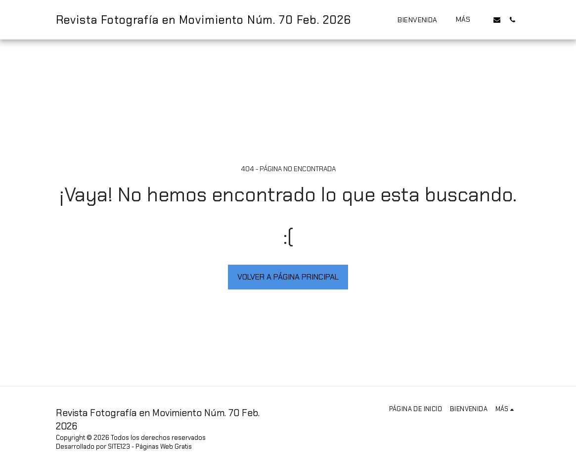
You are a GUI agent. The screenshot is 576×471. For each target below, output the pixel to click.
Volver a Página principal (288, 277)
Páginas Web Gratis (163, 446)
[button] (496, 19)
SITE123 (119, 446)
